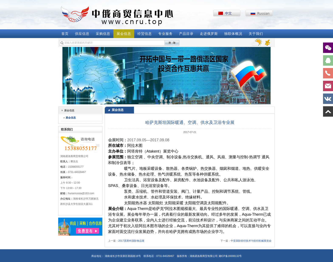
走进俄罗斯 (209, 33)
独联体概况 (233, 33)
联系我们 (67, 129)
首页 (65, 33)
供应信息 (82, 33)
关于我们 (256, 33)
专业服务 (165, 33)
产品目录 (186, 33)
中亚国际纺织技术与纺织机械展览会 (251, 240)
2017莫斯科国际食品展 (131, 240)
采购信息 (103, 33)
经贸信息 (144, 33)
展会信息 (124, 33)
